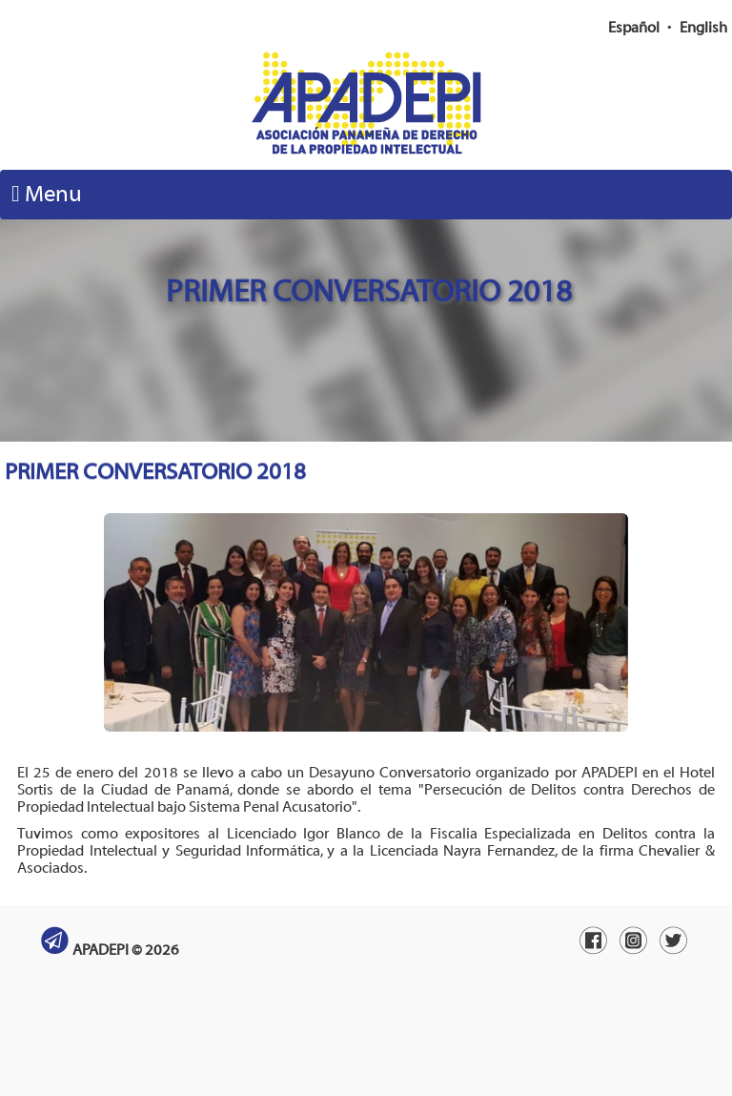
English (703, 27)
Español (634, 27)
